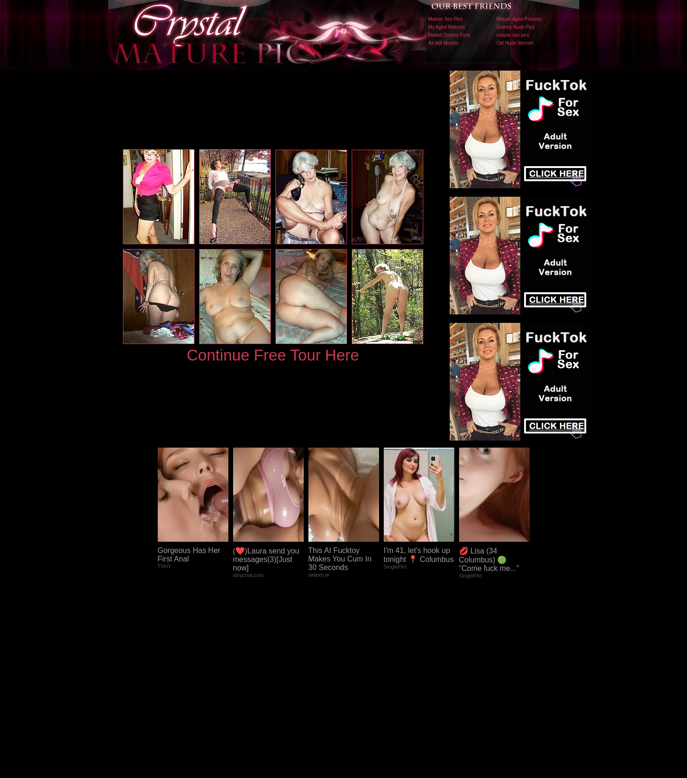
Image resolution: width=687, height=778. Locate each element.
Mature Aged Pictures (519, 19)
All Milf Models (443, 43)
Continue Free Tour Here (272, 355)
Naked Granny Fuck (449, 35)
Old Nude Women (514, 43)
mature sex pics (512, 35)
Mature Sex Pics (445, 19)
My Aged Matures (446, 27)
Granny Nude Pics (515, 27)
